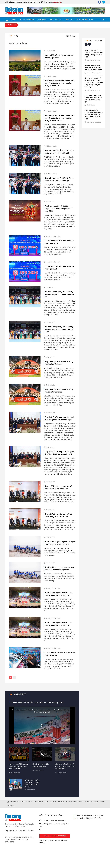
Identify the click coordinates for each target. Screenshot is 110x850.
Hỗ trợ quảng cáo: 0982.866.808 (55, 836)
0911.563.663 (47, 820)
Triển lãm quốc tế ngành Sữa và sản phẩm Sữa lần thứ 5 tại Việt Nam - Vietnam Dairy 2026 (94, 114)
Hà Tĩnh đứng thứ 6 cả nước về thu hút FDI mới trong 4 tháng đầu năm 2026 (94, 53)
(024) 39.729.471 (59, 820)
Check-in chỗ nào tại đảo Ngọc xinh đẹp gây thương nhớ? (37, 702)
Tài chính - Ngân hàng (26, 19)
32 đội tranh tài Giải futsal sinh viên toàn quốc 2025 (59, 242)
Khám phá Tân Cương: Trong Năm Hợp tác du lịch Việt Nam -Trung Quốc (93, 98)
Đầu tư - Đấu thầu (56, 19)
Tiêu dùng (69, 19)
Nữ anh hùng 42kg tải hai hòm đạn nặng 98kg (40, 765)
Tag (16, 36)
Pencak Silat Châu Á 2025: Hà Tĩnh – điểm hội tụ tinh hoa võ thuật (59, 151)
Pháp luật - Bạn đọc (91, 802)
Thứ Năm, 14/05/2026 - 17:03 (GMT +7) (20, 2)
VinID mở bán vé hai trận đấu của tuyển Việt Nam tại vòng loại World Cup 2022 (59, 208)
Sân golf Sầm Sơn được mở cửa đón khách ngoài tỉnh (59, 56)
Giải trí (102, 802)
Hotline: (54, 2)
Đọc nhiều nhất (95, 41)
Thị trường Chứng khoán (84, 19)
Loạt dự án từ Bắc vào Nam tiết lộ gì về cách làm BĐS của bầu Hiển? (93, 67)
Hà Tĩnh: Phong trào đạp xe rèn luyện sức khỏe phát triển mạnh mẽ (60, 542)
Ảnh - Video (10, 806)
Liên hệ (40, 2)
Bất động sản (42, 19)
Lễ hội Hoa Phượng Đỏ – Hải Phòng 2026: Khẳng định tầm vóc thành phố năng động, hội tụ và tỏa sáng (94, 82)
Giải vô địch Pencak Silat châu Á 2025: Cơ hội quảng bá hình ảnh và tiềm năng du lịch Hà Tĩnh (60, 83)
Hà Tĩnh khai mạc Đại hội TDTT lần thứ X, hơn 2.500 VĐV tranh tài (59, 593)
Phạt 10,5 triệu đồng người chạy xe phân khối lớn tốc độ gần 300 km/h (65, 766)
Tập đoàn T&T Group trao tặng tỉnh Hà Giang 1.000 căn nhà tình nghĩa (59, 418)
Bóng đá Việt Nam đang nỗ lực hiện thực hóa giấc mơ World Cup (59, 487)
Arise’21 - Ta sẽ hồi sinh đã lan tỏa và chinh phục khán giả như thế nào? (18, 766)
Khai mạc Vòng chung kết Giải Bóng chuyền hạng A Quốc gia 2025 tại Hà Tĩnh (59, 294)
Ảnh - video (20, 694)
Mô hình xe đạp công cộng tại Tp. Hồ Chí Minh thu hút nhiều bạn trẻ (32, 783)
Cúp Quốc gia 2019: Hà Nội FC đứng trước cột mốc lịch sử (59, 362)
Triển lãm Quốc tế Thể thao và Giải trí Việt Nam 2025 (60, 654)
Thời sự (13, 19)
